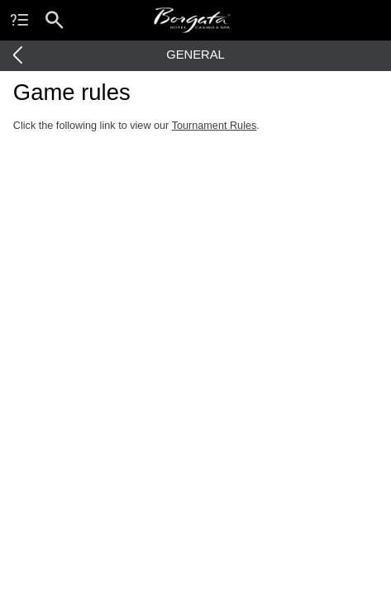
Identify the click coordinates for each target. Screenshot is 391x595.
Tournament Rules (214, 125)
